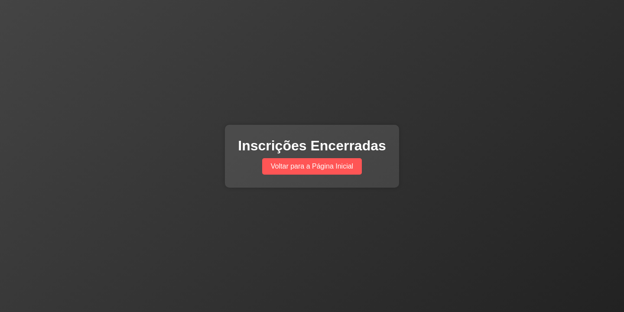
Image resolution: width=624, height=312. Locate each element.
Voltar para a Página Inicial (312, 166)
